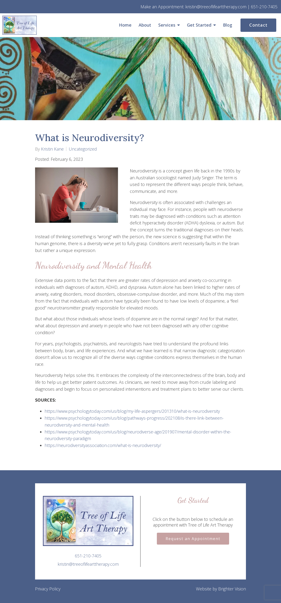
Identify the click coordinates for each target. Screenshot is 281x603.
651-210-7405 (88, 556)
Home (125, 25)
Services (166, 25)
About (145, 25)
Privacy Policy (47, 589)
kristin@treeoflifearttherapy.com (88, 564)
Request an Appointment (193, 538)
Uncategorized (83, 149)
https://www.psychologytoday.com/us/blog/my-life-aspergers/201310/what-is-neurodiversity (132, 411)
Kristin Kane (52, 149)
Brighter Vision (232, 589)
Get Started (199, 25)
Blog (227, 25)
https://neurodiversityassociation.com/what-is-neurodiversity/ (103, 445)
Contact (258, 25)
